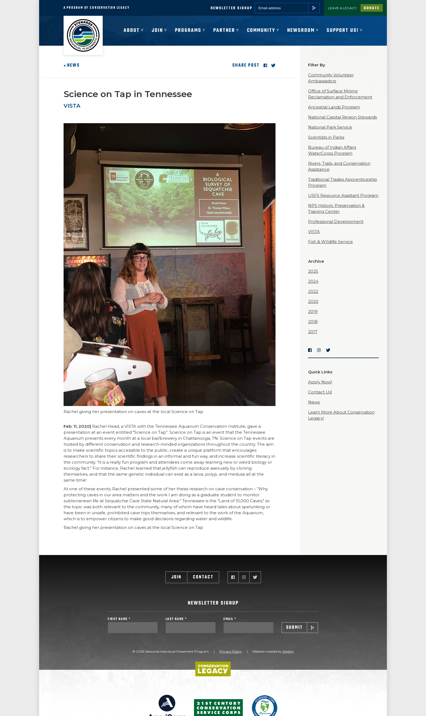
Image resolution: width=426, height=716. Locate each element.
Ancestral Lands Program (334, 107)
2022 (313, 291)
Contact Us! (320, 392)
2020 (313, 301)
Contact (203, 577)
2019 (313, 311)
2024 (313, 281)
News (72, 65)
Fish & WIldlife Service (330, 241)
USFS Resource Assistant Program (343, 195)
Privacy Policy (231, 651)
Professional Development (336, 221)
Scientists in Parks (326, 137)
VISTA (72, 106)
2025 (313, 271)
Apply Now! (320, 382)
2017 (312, 331)
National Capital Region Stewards (342, 117)
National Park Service (330, 127)
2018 (313, 321)
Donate (372, 8)
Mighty (288, 651)
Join (176, 577)
